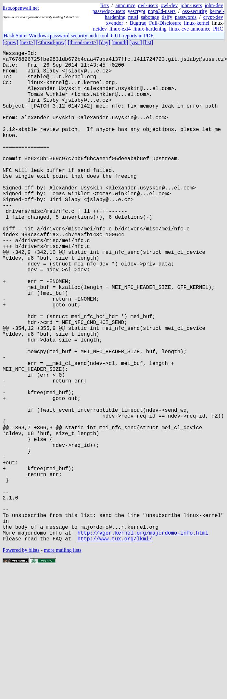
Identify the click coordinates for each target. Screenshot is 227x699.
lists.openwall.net (21, 8)
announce (125, 5)
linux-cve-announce (189, 29)
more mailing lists (63, 659)
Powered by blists (21, 659)
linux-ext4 (120, 29)
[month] (119, 42)
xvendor (114, 23)
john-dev (214, 5)
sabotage (150, 17)
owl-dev (169, 5)
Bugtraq (138, 23)
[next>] (27, 42)
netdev (100, 29)
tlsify (167, 17)
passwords (186, 17)
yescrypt (136, 11)
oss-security (194, 11)
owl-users (148, 5)
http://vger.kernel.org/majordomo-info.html (142, 640)
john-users (191, 5)
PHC (218, 29)
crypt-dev (213, 17)
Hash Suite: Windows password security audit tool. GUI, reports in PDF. (79, 35)
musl (133, 17)
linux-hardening (150, 29)
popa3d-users (161, 11)
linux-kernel (196, 23)
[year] (136, 42)
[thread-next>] (83, 42)
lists (104, 5)
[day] (104, 42)
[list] (148, 42)
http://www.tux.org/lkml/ (114, 647)
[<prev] (10, 42)
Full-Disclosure (165, 23)
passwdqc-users (109, 11)
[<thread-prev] (51, 42)
